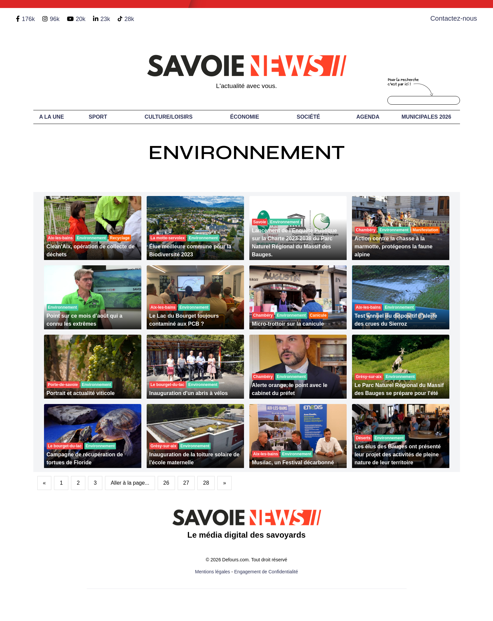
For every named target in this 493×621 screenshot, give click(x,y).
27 (186, 483)
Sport (98, 117)
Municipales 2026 (426, 117)
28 (206, 483)
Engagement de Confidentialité (266, 571)
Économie (244, 117)
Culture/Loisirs (169, 117)
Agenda (367, 117)
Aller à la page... (130, 483)
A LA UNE (51, 117)
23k (105, 19)
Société (308, 117)
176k (28, 19)
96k (54, 19)
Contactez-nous (453, 18)
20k (80, 19)
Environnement (246, 152)
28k (129, 19)
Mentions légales (212, 571)
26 (166, 483)
